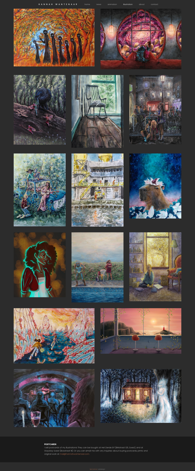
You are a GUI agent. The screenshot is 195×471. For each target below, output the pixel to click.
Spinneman (94, 469)
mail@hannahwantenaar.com (74, 454)
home (87, 4)
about (142, 4)
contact (154, 4)
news (98, 4)
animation (112, 4)
